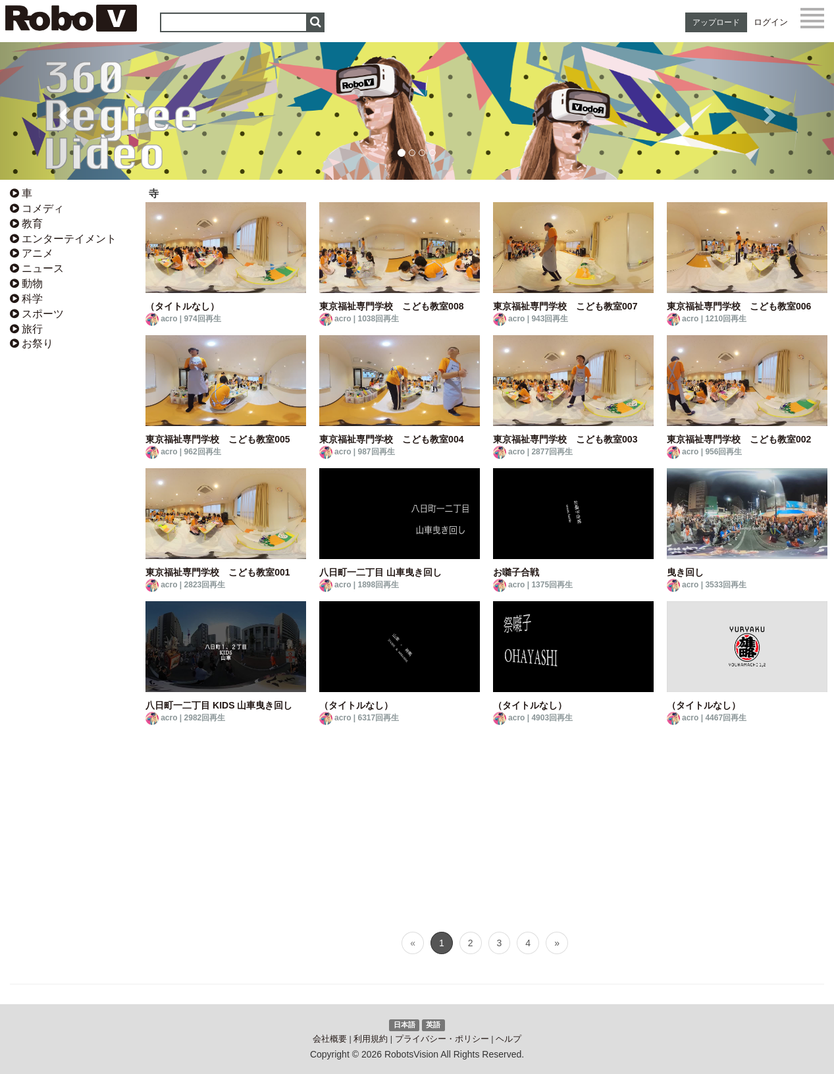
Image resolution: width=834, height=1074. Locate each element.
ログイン (771, 22)
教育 (26, 223)
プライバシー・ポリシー (442, 1039)
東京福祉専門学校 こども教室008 (391, 306)
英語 (433, 1025)
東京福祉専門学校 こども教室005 (217, 439)
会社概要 (330, 1039)
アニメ (31, 253)
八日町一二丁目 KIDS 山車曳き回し (218, 705)
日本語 (404, 1025)
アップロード (716, 22)
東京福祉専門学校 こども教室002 (739, 439)
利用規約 (370, 1039)
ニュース (37, 268)
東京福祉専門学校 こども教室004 (391, 439)
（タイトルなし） (182, 306)
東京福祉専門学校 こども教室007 (565, 306)
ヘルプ (508, 1039)
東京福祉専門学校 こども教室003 (565, 439)
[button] (62, 111)
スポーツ (37, 313)
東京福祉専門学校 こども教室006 (739, 306)
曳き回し (685, 572)
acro (169, 318)
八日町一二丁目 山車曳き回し (380, 572)
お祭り (31, 343)
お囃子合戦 (516, 572)
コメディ (37, 208)
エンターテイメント (63, 238)
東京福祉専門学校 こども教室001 (217, 572)
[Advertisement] (69, 562)
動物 (26, 283)
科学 (26, 298)
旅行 (26, 329)
